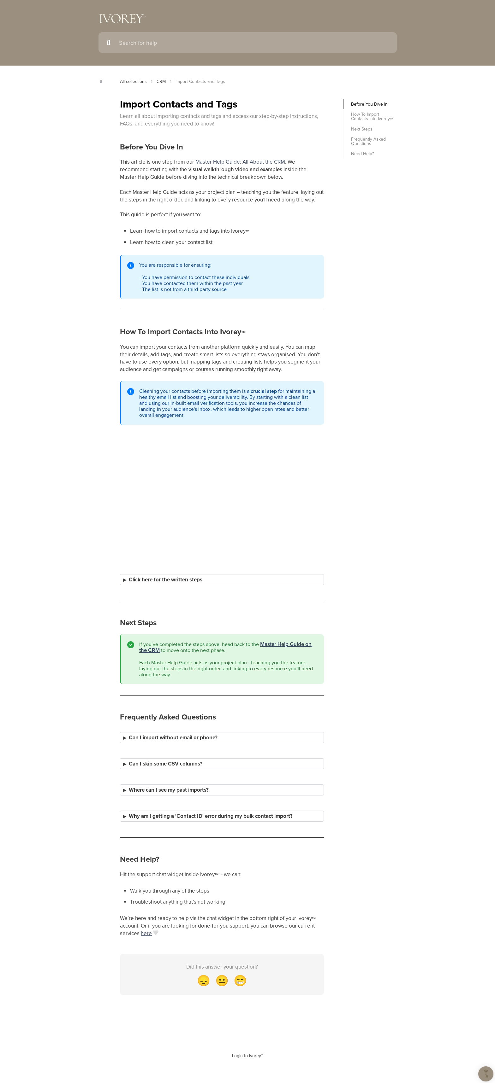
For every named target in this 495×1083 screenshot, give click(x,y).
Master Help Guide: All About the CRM (240, 162)
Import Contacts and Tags (200, 81)
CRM (161, 81)
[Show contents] (103, 81)
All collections (133, 81)
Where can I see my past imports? (169, 790)
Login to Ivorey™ (247, 1055)
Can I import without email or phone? (173, 737)
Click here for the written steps (165, 579)
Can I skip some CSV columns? (165, 763)
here (146, 933)
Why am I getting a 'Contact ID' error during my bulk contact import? (211, 816)
